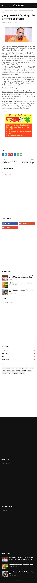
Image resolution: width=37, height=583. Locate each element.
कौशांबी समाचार (15, 368)
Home (3, 10)
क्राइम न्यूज (22, 368)
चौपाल (4, 370)
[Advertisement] (18, 196)
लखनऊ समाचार (18, 359)
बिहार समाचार (18, 353)
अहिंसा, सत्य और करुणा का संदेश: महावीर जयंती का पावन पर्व (21, 283)
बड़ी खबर (24, 370)
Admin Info (18, 581)
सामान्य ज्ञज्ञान (15, 373)
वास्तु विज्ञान (5, 373)
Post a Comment (6, 174)
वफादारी (29, 370)
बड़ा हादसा (18, 370)
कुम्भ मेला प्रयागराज (6, 368)
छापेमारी (8, 370)
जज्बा (13, 370)
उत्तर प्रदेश (7, 10)
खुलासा (27, 368)
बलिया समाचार (18, 350)
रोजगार (18, 356)
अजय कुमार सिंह (6, 22)
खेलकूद (31, 368)
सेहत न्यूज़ (22, 373)
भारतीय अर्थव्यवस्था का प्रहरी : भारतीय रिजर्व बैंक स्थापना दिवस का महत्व (21, 291)
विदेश (10, 373)
